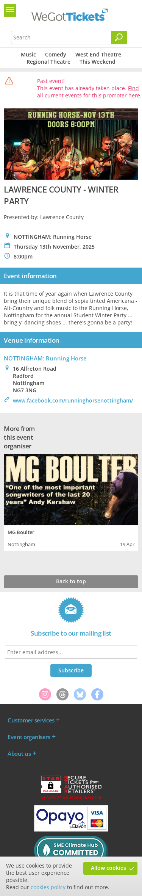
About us (19, 753)
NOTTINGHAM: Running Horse (45, 358)
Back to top (71, 581)
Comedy (55, 54)
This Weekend (97, 61)
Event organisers (29, 737)
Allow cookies (108, 867)
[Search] (119, 37)
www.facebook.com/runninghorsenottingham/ (73, 400)
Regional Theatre (48, 61)
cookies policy (48, 887)
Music (28, 54)
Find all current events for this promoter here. (89, 92)
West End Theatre (98, 54)
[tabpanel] (71, 501)
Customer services (31, 720)
